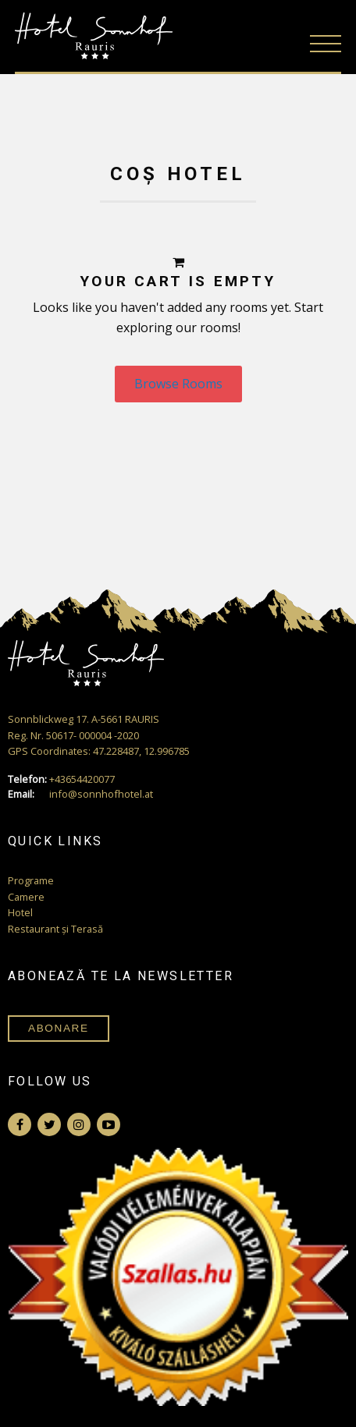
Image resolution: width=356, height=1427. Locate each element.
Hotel (20, 912)
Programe (31, 880)
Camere (26, 897)
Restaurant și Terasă (55, 929)
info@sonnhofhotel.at (80, 794)
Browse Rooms (178, 383)
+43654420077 (61, 779)
